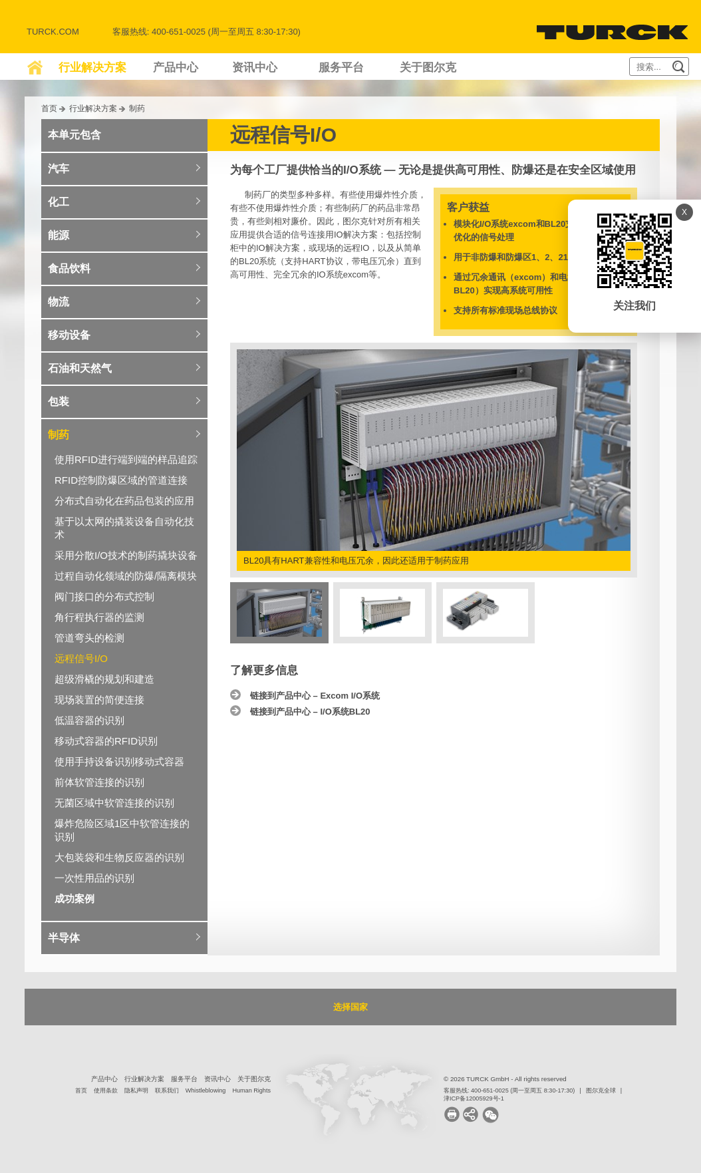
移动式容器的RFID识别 (106, 741)
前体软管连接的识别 (99, 782)
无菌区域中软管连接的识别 (114, 802)
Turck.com (53, 32)
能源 (58, 235)
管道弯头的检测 (89, 637)
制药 (137, 108)
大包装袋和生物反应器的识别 (119, 857)
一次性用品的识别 (94, 878)
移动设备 (69, 335)
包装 (58, 401)
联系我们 (167, 1090)
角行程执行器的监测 (99, 617)
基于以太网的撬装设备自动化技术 (124, 528)
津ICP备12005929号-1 (474, 1098)
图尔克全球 (601, 1090)
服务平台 (341, 67)
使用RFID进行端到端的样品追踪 (126, 459)
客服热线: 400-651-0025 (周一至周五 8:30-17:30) (509, 1090)
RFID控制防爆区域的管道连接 (121, 480)
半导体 (64, 937)
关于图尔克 (428, 67)
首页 (49, 108)
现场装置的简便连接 (99, 699)
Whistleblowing (206, 1090)
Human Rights (251, 1090)
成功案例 (74, 898)
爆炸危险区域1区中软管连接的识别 (122, 830)
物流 (58, 301)
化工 (58, 202)
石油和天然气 (80, 368)
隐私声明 (136, 1090)
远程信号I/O (81, 658)
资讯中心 (254, 67)
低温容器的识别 (89, 720)
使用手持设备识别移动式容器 (119, 761)
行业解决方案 (92, 67)
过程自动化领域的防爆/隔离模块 (126, 576)
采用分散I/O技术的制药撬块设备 (126, 555)
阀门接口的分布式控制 (104, 596)
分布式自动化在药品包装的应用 (124, 500)
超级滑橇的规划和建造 (104, 679)
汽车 (58, 168)
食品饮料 (69, 268)
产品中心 (175, 67)
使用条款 (106, 1090)
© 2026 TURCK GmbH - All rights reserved (505, 1079)
